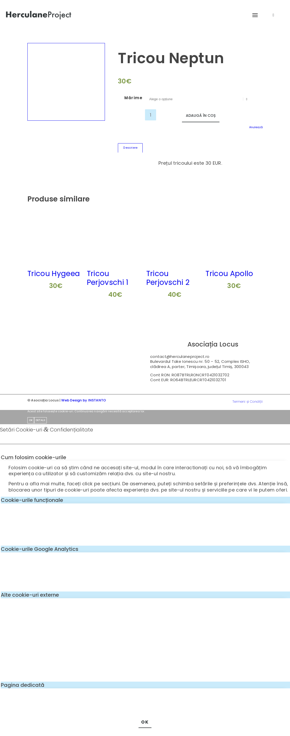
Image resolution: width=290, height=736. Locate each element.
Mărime (133, 97)
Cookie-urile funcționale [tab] (32, 500)
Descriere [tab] (130, 148)
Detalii (40, 420)
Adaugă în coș (201, 115)
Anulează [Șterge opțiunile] (256, 127)
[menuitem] (253, 15)
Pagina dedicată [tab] (22, 685)
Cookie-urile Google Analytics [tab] (39, 549)
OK (31, 420)
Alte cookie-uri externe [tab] (30, 594)
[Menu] (252, 15)
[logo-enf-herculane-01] (39, 15)
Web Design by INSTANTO (83, 400)
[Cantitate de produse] (150, 114)
